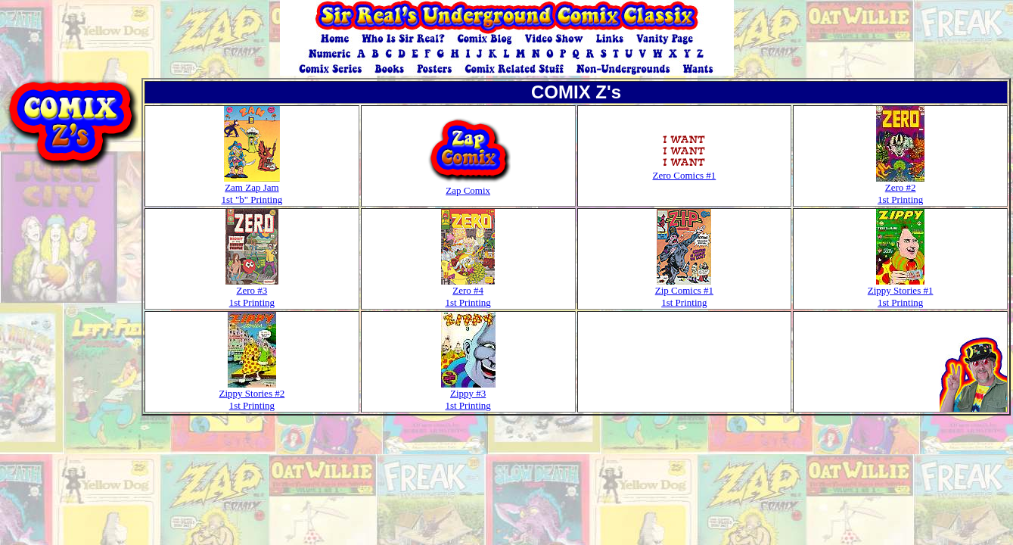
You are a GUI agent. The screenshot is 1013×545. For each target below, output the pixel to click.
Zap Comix (468, 186)
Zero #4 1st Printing (468, 292)
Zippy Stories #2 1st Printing (252, 394)
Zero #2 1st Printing (900, 189)
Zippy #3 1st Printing (468, 394)
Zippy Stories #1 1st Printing (901, 292)
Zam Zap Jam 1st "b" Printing (252, 189)
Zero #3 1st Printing (251, 292)
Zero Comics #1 (684, 170)
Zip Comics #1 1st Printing (684, 292)
